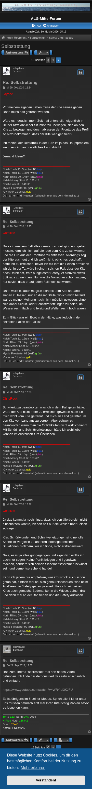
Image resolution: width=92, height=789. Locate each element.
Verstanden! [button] (46, 780)
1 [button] (53, 60)
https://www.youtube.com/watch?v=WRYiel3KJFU (38, 689)
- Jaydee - (18, 68)
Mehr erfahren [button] (33, 768)
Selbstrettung (15, 46)
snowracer (19, 647)
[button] (48, 60)
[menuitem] (36, 26)
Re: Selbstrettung (20, 82)
